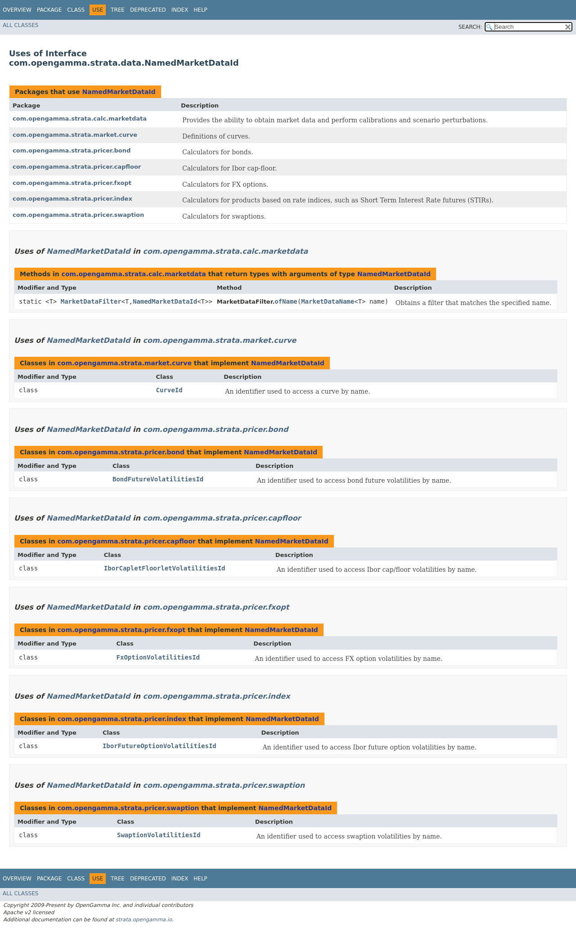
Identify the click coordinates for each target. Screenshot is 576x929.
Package (49, 10)
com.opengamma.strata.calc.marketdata (80, 118)
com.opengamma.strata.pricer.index (72, 198)
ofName (285, 301)
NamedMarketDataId (118, 91)
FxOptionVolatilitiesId (158, 657)
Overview (17, 10)
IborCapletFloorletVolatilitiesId (164, 568)
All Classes (20, 25)
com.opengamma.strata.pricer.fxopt (72, 183)
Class (76, 10)
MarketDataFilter (91, 301)
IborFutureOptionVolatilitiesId (159, 745)
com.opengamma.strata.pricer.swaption (78, 214)
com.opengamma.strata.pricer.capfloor (77, 166)
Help (200, 10)
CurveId (169, 390)
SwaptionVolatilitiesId (158, 835)
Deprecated (148, 10)
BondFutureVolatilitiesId (157, 479)
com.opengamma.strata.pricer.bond (71, 150)
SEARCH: (470, 27)
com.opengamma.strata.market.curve (75, 134)
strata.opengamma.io (144, 919)
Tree (118, 10)
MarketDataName (327, 301)
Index (180, 10)
